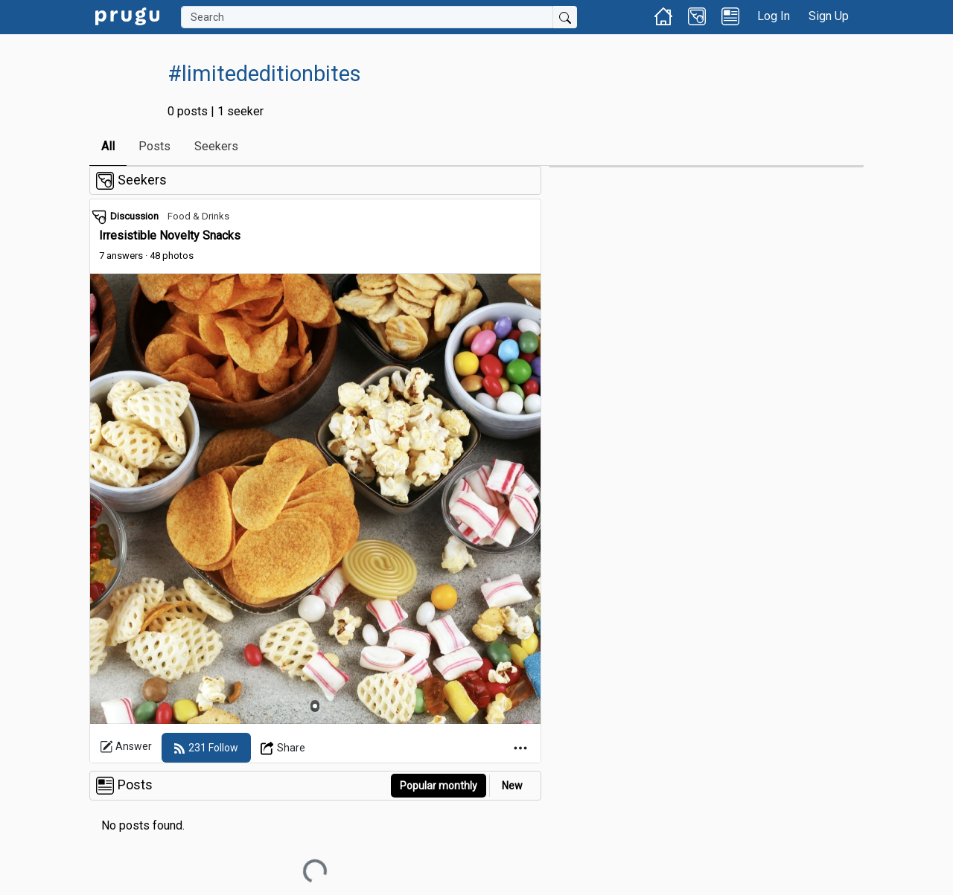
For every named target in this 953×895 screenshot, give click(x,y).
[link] (127, 15)
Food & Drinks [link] (198, 216)
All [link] (108, 146)
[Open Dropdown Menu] (283, 748)
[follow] (206, 748)
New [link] (512, 786)
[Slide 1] (315, 706)
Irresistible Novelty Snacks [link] (169, 235)
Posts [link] (154, 146)
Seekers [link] (216, 146)
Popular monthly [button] (438, 786)
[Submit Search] (565, 17)
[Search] (367, 17)
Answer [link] (126, 747)
